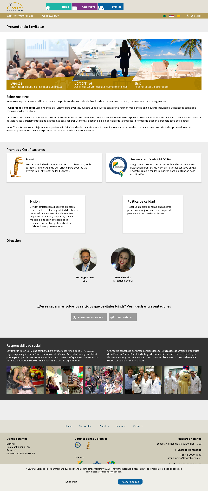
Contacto (138, 426)
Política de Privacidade (110, 471)
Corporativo (88, 7)
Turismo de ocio (124, 317)
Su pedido (196, 15)
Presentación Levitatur (90, 317)
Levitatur (121, 426)
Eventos (116, 7)
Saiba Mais (71, 481)
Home (65, 7)
